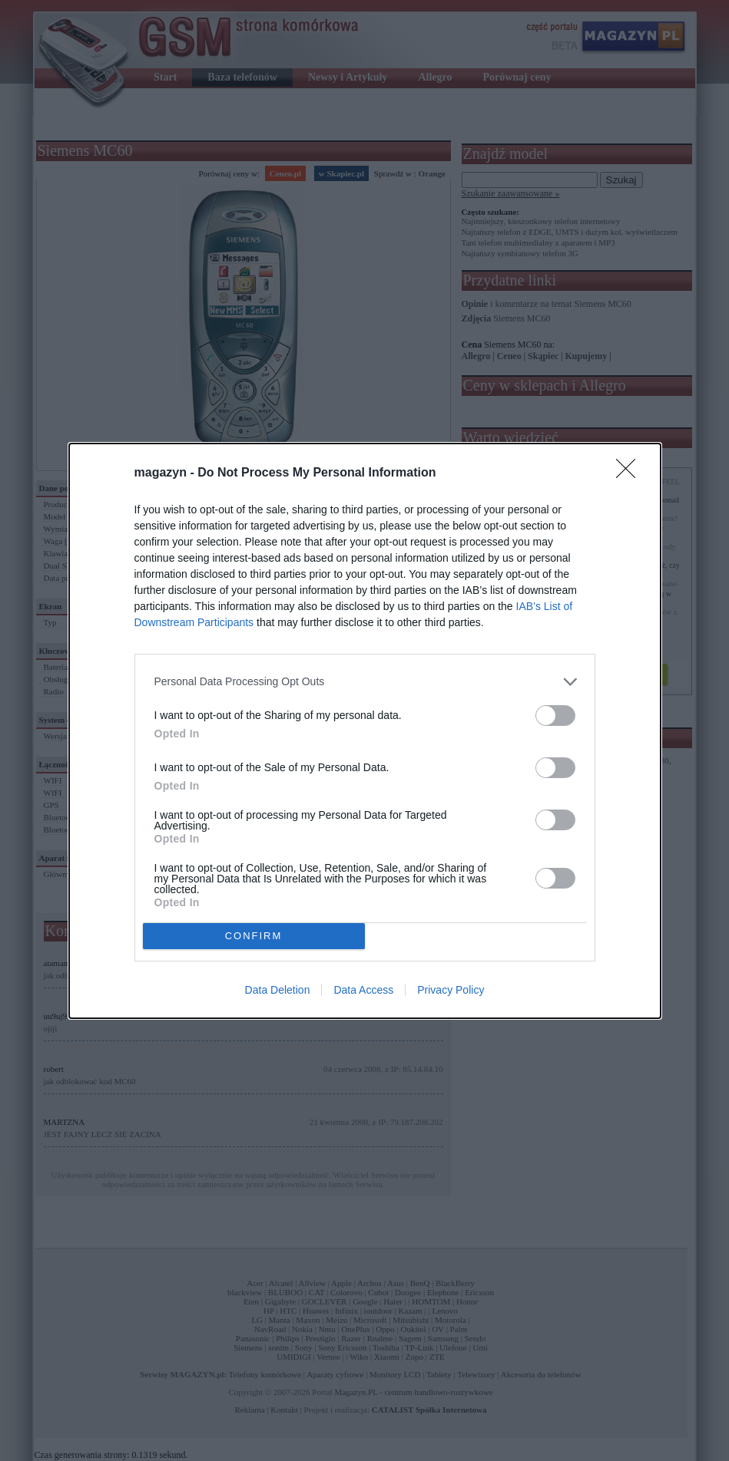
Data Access (363, 990)
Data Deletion (277, 990)
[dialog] (365, 731)
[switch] (555, 715)
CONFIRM (254, 936)
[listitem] (364, 682)
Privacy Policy (450, 990)
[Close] (630, 473)
